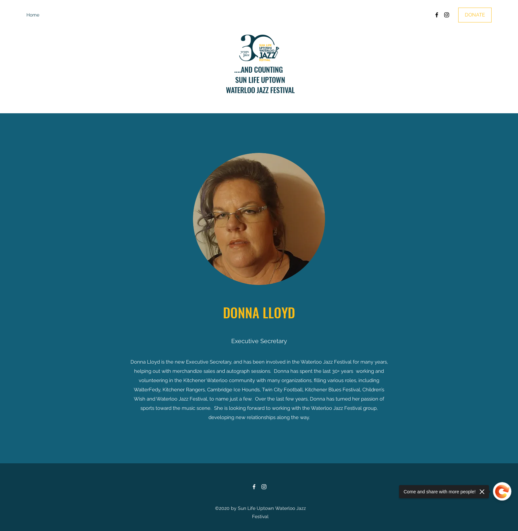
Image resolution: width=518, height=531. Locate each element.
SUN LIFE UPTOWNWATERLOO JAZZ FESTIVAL (260, 84)
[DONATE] (475, 15)
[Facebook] (436, 15)
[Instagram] (446, 15)
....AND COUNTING (260, 69)
